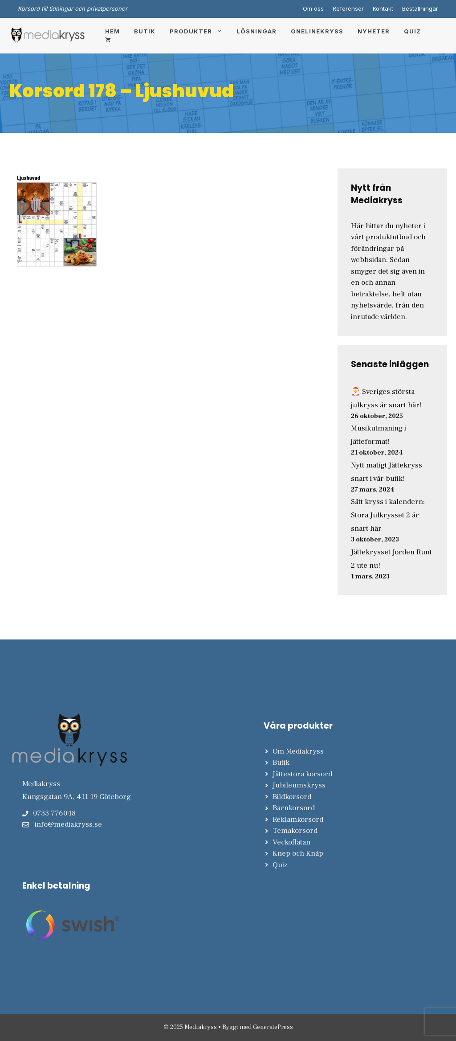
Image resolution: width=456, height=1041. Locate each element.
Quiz (412, 31)
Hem (112, 31)
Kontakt (383, 8)
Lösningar (256, 31)
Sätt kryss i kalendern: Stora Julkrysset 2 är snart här (388, 515)
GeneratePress (273, 1027)
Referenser (348, 8)
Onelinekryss (317, 31)
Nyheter (374, 31)
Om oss (313, 8)
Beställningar (420, 8)
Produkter (199, 31)
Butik (144, 31)
